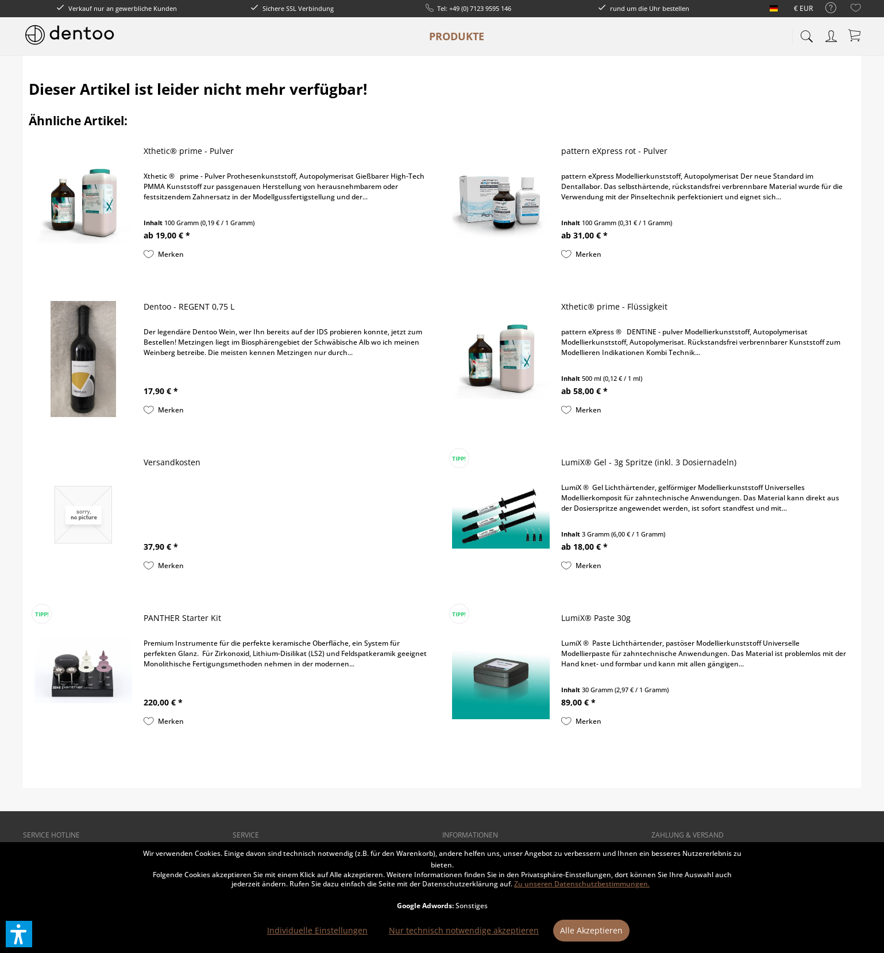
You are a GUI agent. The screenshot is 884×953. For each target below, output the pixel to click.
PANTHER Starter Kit (182, 617)
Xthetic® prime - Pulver (189, 150)
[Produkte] (456, 36)
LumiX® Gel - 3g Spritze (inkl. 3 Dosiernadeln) (648, 462)
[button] (19, 934)
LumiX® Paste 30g (596, 617)
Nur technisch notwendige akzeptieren (464, 930)
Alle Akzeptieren (591, 930)
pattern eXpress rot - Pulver (614, 150)
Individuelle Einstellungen (317, 930)
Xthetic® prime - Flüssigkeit (614, 306)
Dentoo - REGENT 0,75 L (189, 306)
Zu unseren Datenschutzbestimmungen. (582, 884)
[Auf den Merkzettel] (164, 254)
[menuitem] (825, 8)
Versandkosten (172, 462)
